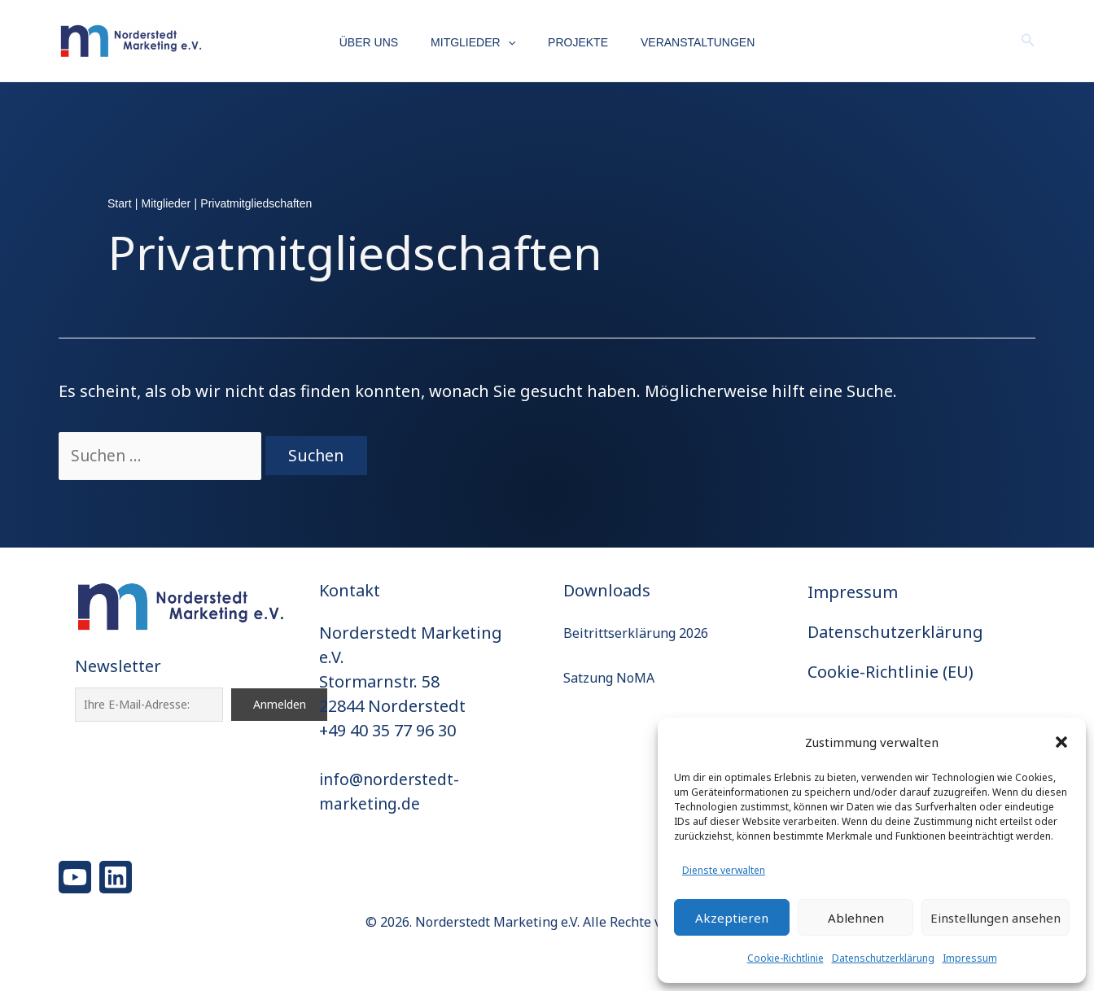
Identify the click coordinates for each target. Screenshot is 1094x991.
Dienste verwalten (723, 870)
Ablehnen (856, 918)
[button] (1061, 742)
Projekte (573, 42)
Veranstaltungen (683, 42)
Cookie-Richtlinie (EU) (890, 672)
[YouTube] (75, 877)
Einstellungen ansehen (995, 918)
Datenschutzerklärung (883, 958)
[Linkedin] (115, 877)
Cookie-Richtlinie (785, 958)
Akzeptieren (731, 918)
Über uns (383, 42)
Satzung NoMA (608, 678)
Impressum (970, 958)
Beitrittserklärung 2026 (635, 633)
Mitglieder (477, 42)
